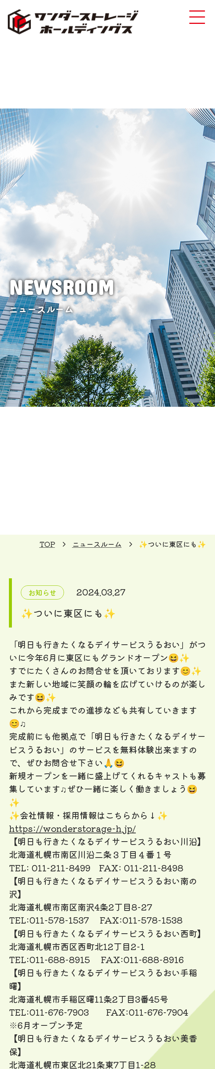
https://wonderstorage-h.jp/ (72, 828)
